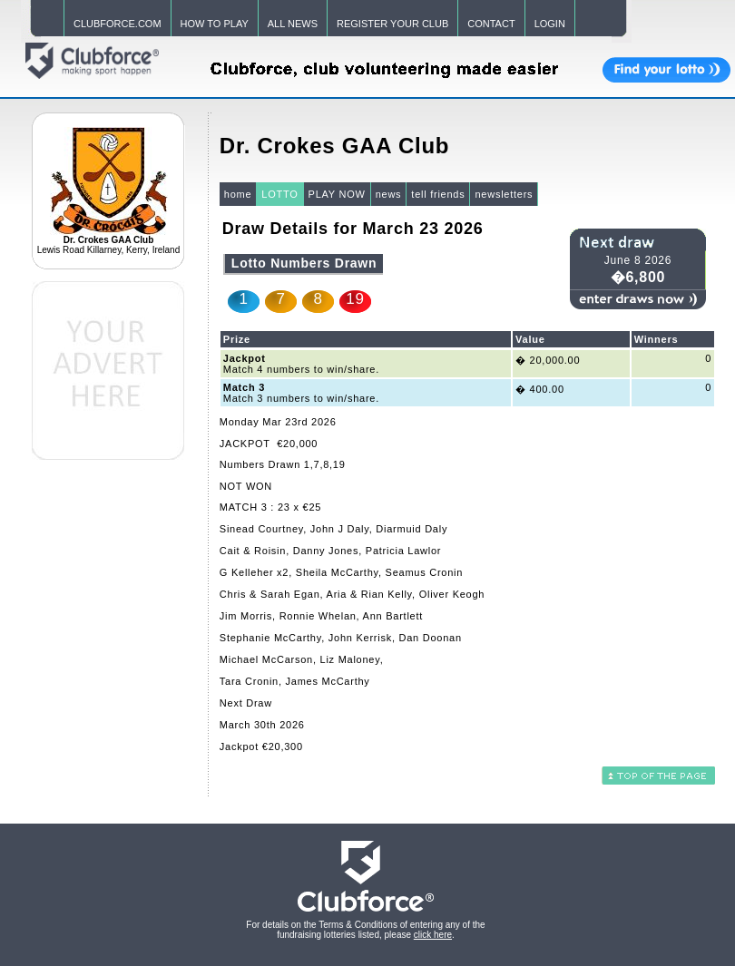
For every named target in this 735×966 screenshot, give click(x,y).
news (389, 194)
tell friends (438, 194)
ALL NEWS (293, 23)
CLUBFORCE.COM (118, 23)
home (238, 194)
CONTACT (490, 23)
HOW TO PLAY (215, 23)
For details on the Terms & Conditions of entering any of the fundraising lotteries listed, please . (365, 930)
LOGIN (549, 23)
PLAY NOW (337, 194)
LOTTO (279, 194)
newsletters (504, 194)
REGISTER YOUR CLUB (392, 23)
